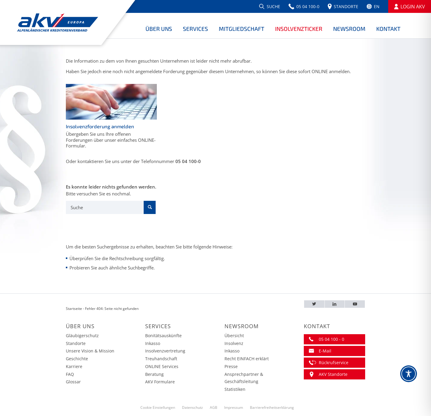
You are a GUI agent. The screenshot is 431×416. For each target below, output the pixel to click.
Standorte (76, 343)
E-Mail (325, 351)
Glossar (73, 382)
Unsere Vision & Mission (90, 351)
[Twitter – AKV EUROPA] (314, 304)
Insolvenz (233, 343)
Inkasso (152, 343)
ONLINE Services (161, 366)
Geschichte (77, 358)
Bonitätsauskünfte (163, 335)
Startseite (74, 308)
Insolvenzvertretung (165, 351)
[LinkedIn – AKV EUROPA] (335, 304)
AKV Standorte (333, 374)
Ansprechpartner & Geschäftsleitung (243, 378)
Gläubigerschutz (82, 335)
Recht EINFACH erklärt (246, 358)
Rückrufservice (333, 362)
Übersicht (234, 335)
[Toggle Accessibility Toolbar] (408, 374)
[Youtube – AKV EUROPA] (355, 304)
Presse (231, 366)
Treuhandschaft (161, 358)
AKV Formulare (160, 382)
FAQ (70, 374)
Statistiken (234, 389)
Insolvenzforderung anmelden (100, 126)
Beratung (154, 374)
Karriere (74, 366)
